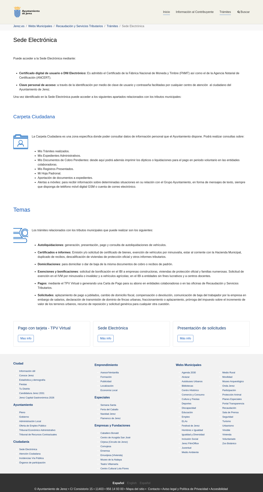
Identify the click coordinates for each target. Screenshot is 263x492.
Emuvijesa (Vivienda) (111, 455)
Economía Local (108, 390)
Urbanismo (228, 425)
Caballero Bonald (109, 433)
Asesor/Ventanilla (109, 372)
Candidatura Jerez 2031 (32, 393)
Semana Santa (108, 405)
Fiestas (23, 384)
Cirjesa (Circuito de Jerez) (114, 442)
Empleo (186, 416)
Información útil (27, 371)
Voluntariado (228, 439)
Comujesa (105, 446)
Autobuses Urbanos (192, 381)
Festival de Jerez (191, 425)
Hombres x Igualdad (192, 430)
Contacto (154, 489)
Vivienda (226, 434)
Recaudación (229, 408)
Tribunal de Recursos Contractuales (38, 434)
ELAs (184, 421)
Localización (106, 385)
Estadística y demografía (32, 380)
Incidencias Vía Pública (31, 458)
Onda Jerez (228, 385)
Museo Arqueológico (233, 381)
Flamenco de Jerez (110, 418)
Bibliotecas (187, 385)
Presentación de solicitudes (201, 328)
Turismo (226, 421)
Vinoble (226, 430)
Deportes (186, 403)
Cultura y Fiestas (190, 399)
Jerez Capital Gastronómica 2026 (36, 397)
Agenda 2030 (189, 372)
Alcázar (186, 377)
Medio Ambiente (190, 452)
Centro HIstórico (190, 390)
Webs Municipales (188, 365)
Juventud (186, 447)
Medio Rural (228, 372)
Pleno (22, 412)
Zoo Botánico (229, 443)
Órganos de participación (32, 462)
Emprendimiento (106, 365)
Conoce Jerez (26, 375)
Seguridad (227, 416)
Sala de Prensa (230, 412)
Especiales (102, 397)
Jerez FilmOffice (190, 443)
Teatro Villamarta (109, 464)
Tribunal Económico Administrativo (37, 430)
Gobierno (24, 416)
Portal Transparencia (233, 403)
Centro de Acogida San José (115, 437)
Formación (106, 377)
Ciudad (18, 363)
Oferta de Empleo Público (32, 425)
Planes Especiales (232, 399)
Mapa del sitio (135, 489)
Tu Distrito (24, 388)
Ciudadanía (21, 441)
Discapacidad (189, 408)
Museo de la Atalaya (111, 459)
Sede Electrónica (113, 328)
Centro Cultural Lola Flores (114, 468)
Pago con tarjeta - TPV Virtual (44, 328)
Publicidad (105, 381)
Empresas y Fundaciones (112, 425)
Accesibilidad (219, 489)
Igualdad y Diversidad (193, 434)
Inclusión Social (190, 439)
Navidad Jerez (108, 413)
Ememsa (105, 450)
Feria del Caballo (109, 409)
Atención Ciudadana (29, 453)
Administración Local (30, 421)
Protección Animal (231, 394)
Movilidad (227, 377)
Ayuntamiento (23, 404)
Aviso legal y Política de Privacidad (185, 489)
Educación (187, 412)
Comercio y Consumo (193, 394)
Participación (229, 390)
